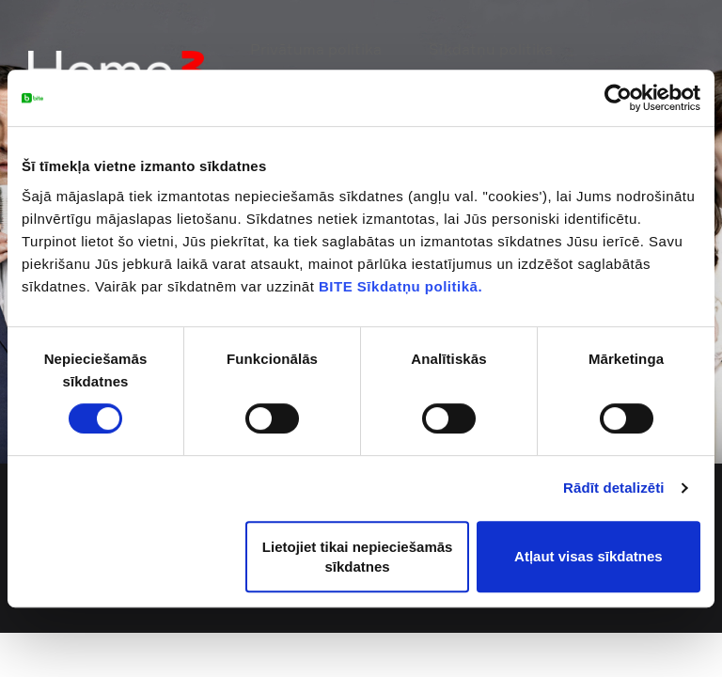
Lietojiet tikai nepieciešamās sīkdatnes (357, 557)
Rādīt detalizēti (613, 488)
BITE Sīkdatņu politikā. (400, 286)
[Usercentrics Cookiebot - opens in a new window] (618, 98)
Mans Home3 (642, 51)
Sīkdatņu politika (512, 51)
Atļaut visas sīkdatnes (588, 556)
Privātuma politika (366, 51)
